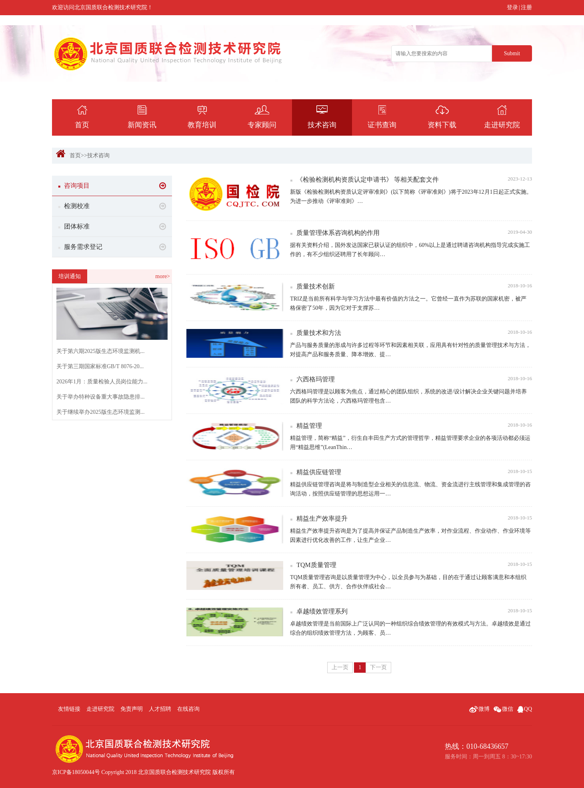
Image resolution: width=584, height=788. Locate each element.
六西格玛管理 (411, 379)
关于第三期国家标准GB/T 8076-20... (100, 366)
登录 (512, 7)
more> (162, 276)
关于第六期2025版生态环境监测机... (100, 351)
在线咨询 (188, 709)
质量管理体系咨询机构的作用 (411, 232)
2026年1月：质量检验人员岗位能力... (102, 382)
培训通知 (69, 276)
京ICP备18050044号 (76, 772)
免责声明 (131, 709)
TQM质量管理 (411, 564)
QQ (524, 709)
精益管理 (411, 425)
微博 (479, 709)
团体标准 (112, 227)
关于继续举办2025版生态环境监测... (100, 412)
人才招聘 (160, 709)
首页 (75, 155)
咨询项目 (112, 186)
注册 (526, 7)
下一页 (378, 667)
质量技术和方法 (411, 332)
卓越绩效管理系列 (411, 611)
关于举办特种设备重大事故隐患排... (100, 397)
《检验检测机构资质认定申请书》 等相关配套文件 (411, 179)
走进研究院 (100, 709)
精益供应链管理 (411, 471)
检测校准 (112, 206)
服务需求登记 (112, 247)
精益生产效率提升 (411, 518)
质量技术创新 (411, 286)
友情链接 (69, 709)
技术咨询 (98, 155)
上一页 (340, 667)
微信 (503, 709)
